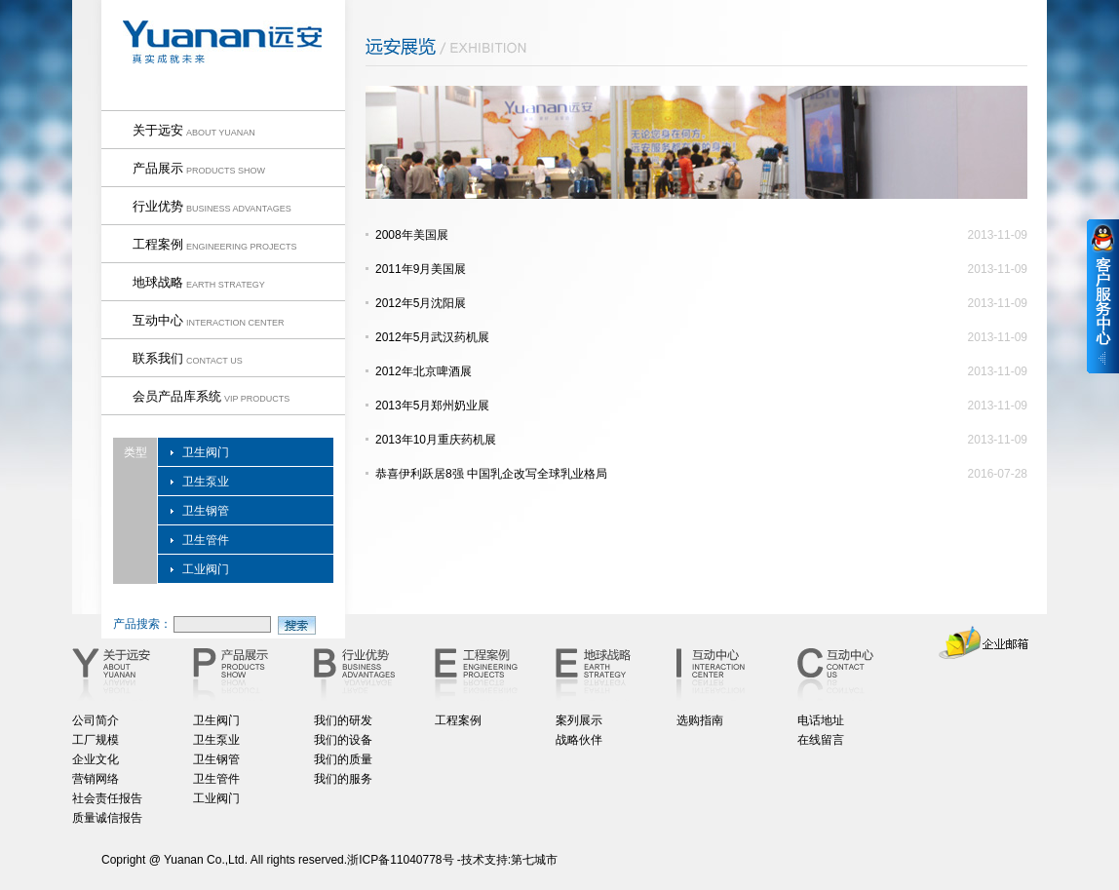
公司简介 (95, 720)
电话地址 (820, 720)
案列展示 (579, 720)
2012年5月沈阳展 (420, 303)
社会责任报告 (107, 798)
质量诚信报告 (107, 818)
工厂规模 (95, 740)
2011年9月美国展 (420, 269)
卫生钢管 (205, 511)
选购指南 (699, 720)
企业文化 (95, 759)
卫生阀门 (205, 452)
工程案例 (458, 720)
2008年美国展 (411, 235)
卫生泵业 (205, 481)
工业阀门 (205, 569)
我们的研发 (343, 720)
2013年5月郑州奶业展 (432, 405)
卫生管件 (205, 540)
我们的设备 (343, 740)
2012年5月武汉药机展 (432, 337)
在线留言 (820, 740)
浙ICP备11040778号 (400, 860)
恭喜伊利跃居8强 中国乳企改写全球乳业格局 (491, 474)
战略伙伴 (579, 740)
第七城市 (534, 860)
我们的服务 (343, 779)
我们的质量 (343, 759)
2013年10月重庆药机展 (435, 439)
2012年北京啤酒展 (423, 371)
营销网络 (95, 779)
